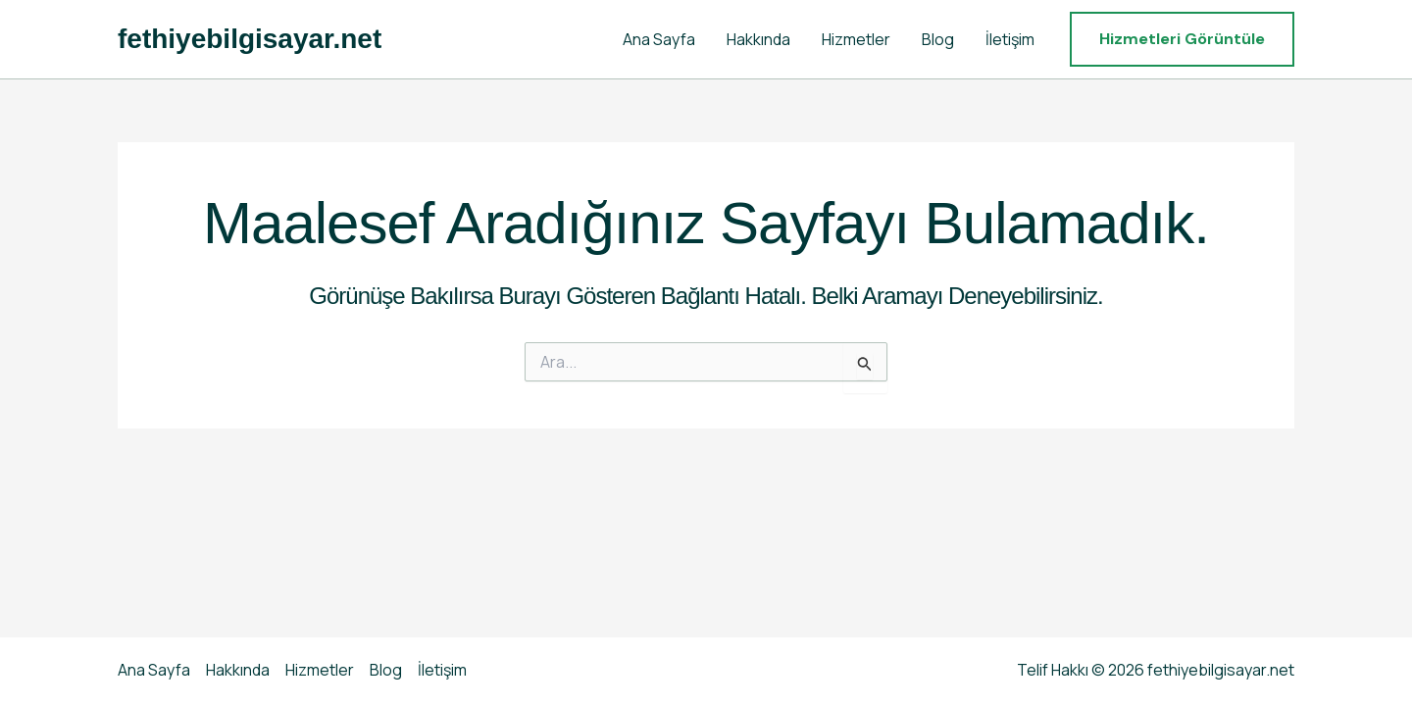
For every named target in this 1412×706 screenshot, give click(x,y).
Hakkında (758, 39)
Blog (938, 39)
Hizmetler (856, 39)
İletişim (1009, 39)
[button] (1182, 39)
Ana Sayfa (659, 39)
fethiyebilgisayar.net (249, 39)
